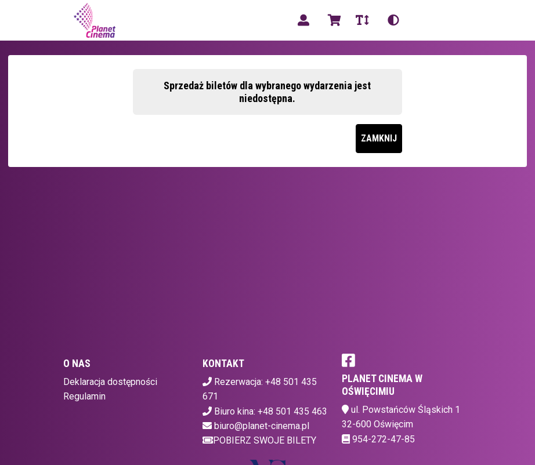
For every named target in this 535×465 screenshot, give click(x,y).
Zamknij (379, 138)
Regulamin (84, 396)
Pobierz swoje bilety (259, 440)
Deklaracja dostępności (110, 381)
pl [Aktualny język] (423, 20)
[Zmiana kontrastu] (393, 20)
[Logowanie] (303, 20)
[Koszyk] (332, 20)
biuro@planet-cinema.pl (261, 425)
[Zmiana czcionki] (362, 20)
